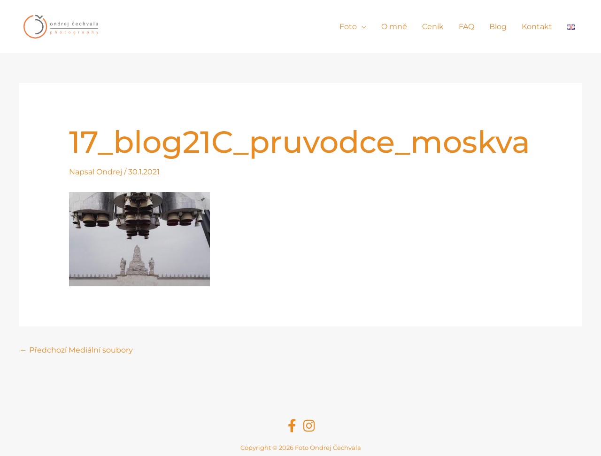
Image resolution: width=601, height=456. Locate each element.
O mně (394, 26)
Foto (348, 26)
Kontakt (537, 26)
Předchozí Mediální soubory (76, 350)
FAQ (466, 26)
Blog (498, 26)
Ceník (433, 26)
